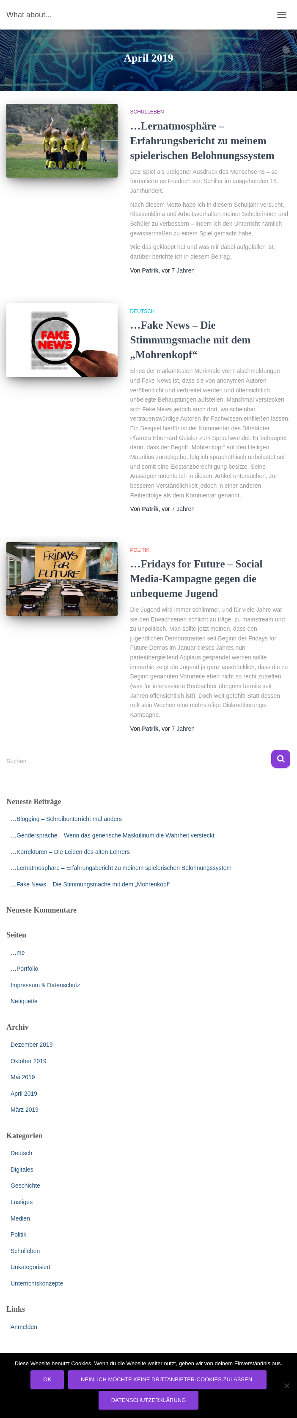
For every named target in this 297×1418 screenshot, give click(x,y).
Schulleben (147, 112)
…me (18, 952)
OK (47, 1379)
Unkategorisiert (30, 1267)
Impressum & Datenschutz (45, 985)
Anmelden (24, 1326)
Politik (140, 550)
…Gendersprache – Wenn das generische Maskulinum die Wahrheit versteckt (112, 835)
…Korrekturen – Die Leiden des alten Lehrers (70, 851)
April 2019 (24, 1093)
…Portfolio (24, 968)
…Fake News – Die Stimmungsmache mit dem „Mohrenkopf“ (190, 339)
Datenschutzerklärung (148, 1400)
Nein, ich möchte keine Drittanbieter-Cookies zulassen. (167, 1379)
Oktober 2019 (29, 1061)
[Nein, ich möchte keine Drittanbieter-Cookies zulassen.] (286, 1385)
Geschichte (25, 1185)
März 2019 (24, 1109)
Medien (20, 1218)
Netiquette (24, 1001)
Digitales (22, 1169)
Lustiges (22, 1202)
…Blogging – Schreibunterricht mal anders (66, 819)
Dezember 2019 (32, 1044)
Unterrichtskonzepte (37, 1283)
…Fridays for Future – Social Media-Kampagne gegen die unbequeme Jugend (196, 578)
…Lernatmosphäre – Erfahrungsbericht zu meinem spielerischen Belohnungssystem (202, 140)
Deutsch (142, 311)
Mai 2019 (23, 1077)
